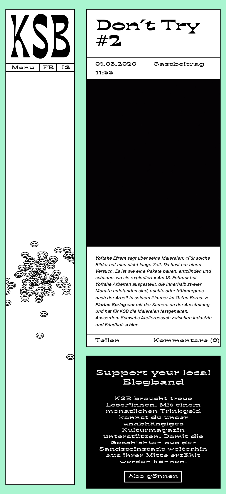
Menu (22, 67)
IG (65, 67)
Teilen (107, 340)
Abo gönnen (153, 476)
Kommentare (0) (186, 340)
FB (48, 67)
